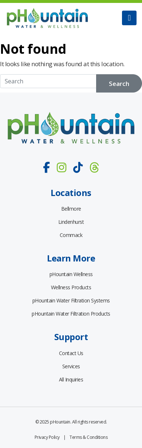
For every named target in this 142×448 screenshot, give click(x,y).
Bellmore (71, 208)
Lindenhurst (71, 221)
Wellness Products (71, 287)
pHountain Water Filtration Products (71, 313)
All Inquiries (71, 379)
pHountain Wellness (71, 274)
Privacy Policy (47, 437)
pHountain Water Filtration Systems (71, 300)
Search (119, 83)
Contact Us (71, 353)
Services (71, 366)
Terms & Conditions (88, 437)
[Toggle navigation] (129, 18)
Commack (71, 234)
